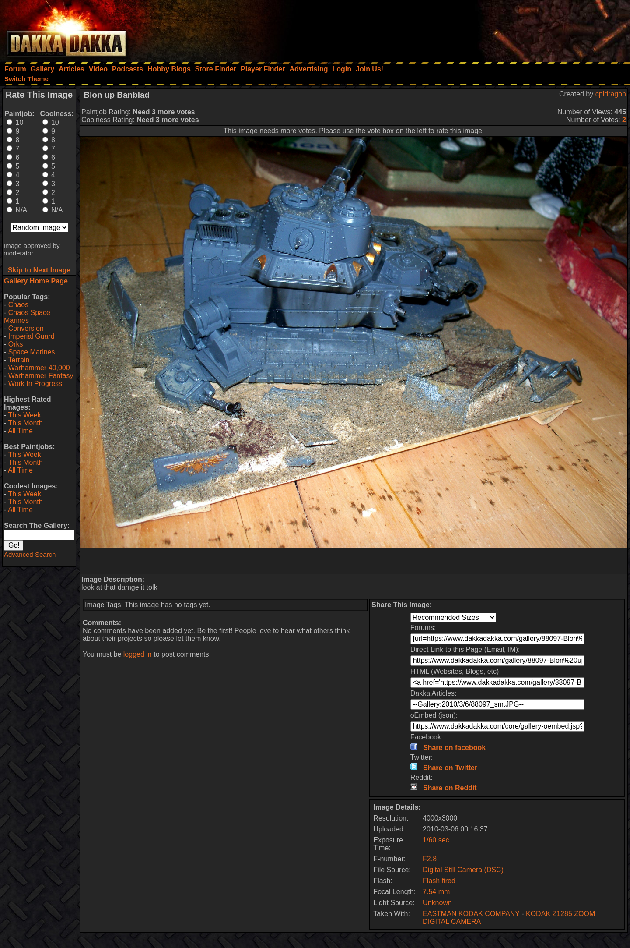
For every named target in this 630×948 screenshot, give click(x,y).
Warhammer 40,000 (39, 367)
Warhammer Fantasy (41, 375)
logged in (137, 654)
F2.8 (430, 859)
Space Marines (31, 352)
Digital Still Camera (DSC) (463, 870)
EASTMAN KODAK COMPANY (471, 913)
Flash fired (439, 880)
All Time (20, 431)
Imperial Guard (31, 336)
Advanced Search (30, 554)
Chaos (18, 304)
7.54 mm (436, 891)
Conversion (26, 328)
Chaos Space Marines (27, 316)
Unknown (437, 902)
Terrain (18, 360)
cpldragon (610, 94)
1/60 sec (436, 840)
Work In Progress (35, 383)
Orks (15, 344)
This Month (25, 423)
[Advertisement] (512, 28)
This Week (24, 415)
